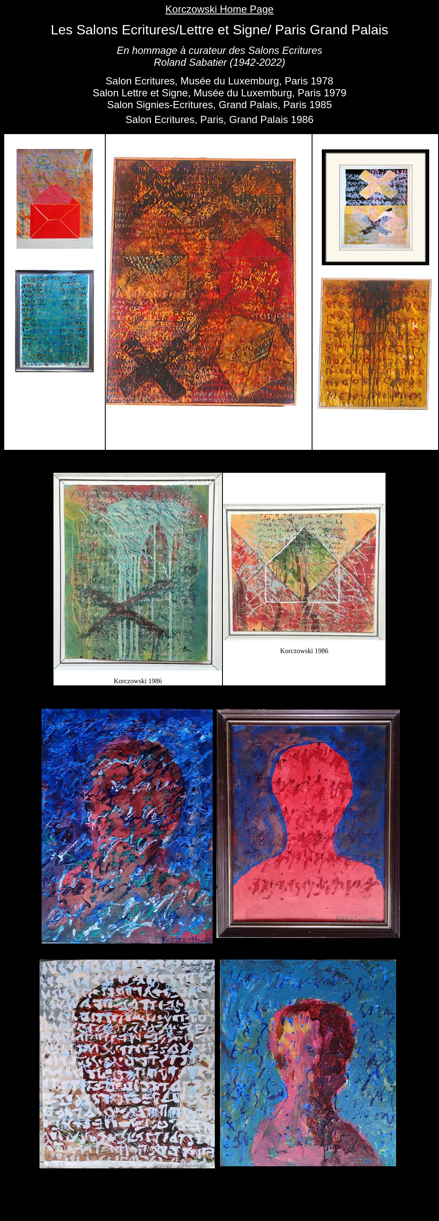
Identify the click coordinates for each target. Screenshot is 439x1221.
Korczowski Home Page (220, 9)
